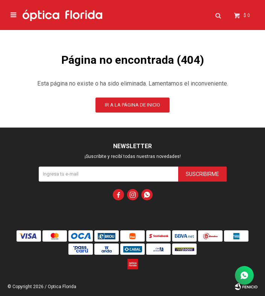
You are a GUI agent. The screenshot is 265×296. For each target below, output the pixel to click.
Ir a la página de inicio (132, 105)
